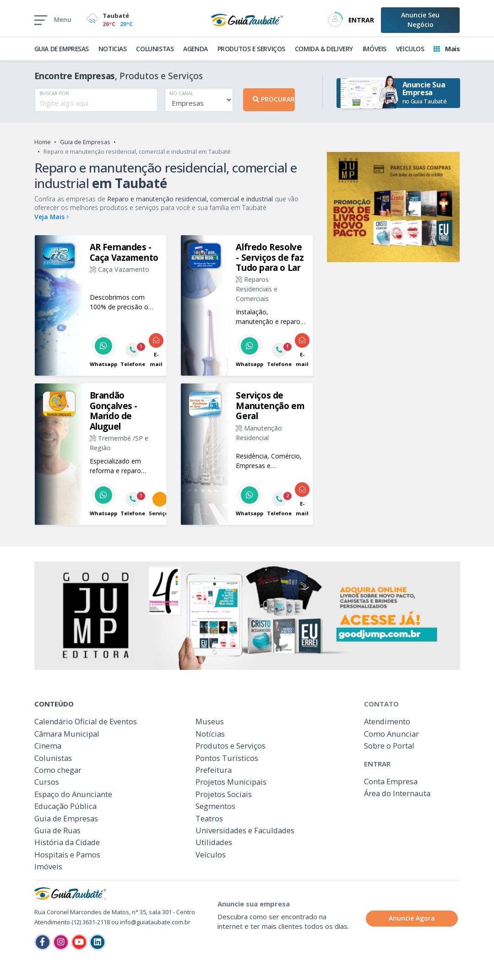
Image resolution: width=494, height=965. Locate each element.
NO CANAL (181, 93)
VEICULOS (410, 48)
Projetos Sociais (223, 794)
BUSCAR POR (54, 93)
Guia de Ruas (57, 830)
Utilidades (213, 842)
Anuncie (420, 20)
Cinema (47, 745)
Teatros (209, 818)
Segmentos (215, 806)
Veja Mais (51, 216)
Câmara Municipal (66, 733)
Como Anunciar (391, 733)
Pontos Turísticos (226, 758)
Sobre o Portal (389, 745)
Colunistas (53, 758)
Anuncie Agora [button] (412, 918)
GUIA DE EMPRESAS (61, 48)
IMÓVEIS (374, 48)
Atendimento (387, 721)
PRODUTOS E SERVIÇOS (251, 48)
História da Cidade (67, 842)
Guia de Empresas (85, 142)
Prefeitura (213, 770)
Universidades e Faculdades (244, 830)
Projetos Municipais (230, 781)
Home (42, 142)
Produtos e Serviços (230, 745)
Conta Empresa (391, 781)
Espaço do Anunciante (73, 794)
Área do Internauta (397, 793)
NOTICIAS (112, 48)
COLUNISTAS (155, 48)
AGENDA (195, 48)
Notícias (210, 733)
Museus (209, 721)
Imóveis (48, 866)
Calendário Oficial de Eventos (85, 721)
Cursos (46, 781)
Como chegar (57, 770)
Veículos (210, 854)
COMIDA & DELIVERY (324, 48)
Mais (447, 48)
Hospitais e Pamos (67, 854)
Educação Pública (65, 806)
